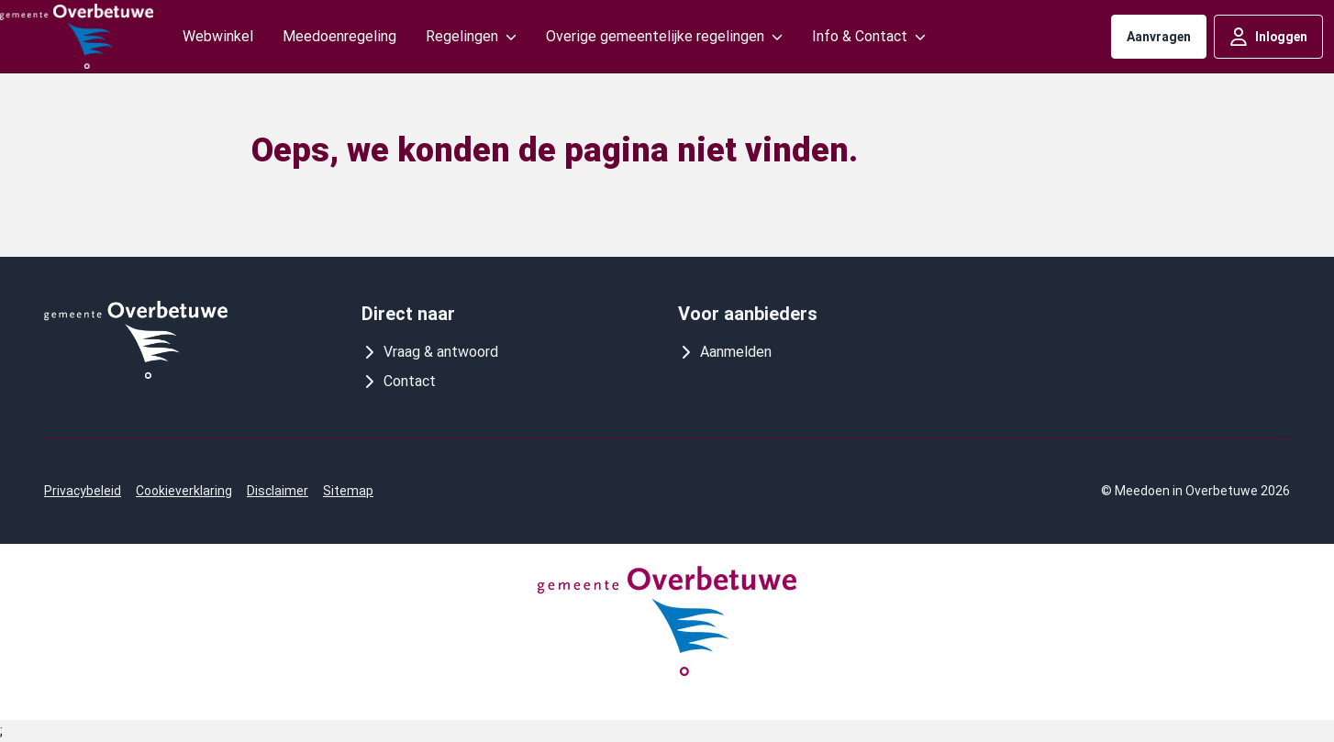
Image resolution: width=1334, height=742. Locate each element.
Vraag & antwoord (429, 351)
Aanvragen (1159, 36)
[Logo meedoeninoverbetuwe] (76, 36)
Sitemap (348, 490)
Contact (398, 381)
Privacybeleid (82, 490)
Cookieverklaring (184, 490)
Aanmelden (725, 351)
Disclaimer (277, 490)
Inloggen (1268, 37)
